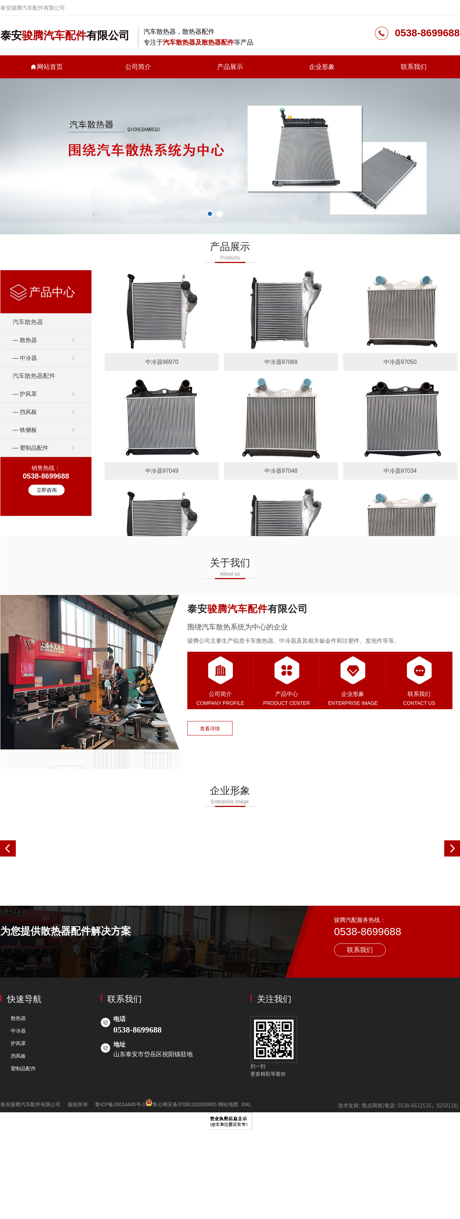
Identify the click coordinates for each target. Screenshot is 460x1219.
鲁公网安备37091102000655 (181, 1104)
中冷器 (18, 1030)
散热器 (18, 1018)
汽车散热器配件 (34, 376)
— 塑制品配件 (30, 448)
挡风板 (18, 1055)
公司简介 (138, 66)
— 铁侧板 (25, 430)
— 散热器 (25, 340)
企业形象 (322, 66)
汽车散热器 (28, 322)
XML (246, 1104)
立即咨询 (47, 490)
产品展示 (230, 66)
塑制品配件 (23, 1068)
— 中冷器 (25, 358)
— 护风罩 (25, 394)
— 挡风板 (25, 412)
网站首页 (46, 66)
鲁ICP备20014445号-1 (120, 1104)
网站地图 (228, 1104)
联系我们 (414, 66)
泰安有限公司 (65, 35)
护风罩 (18, 1043)
